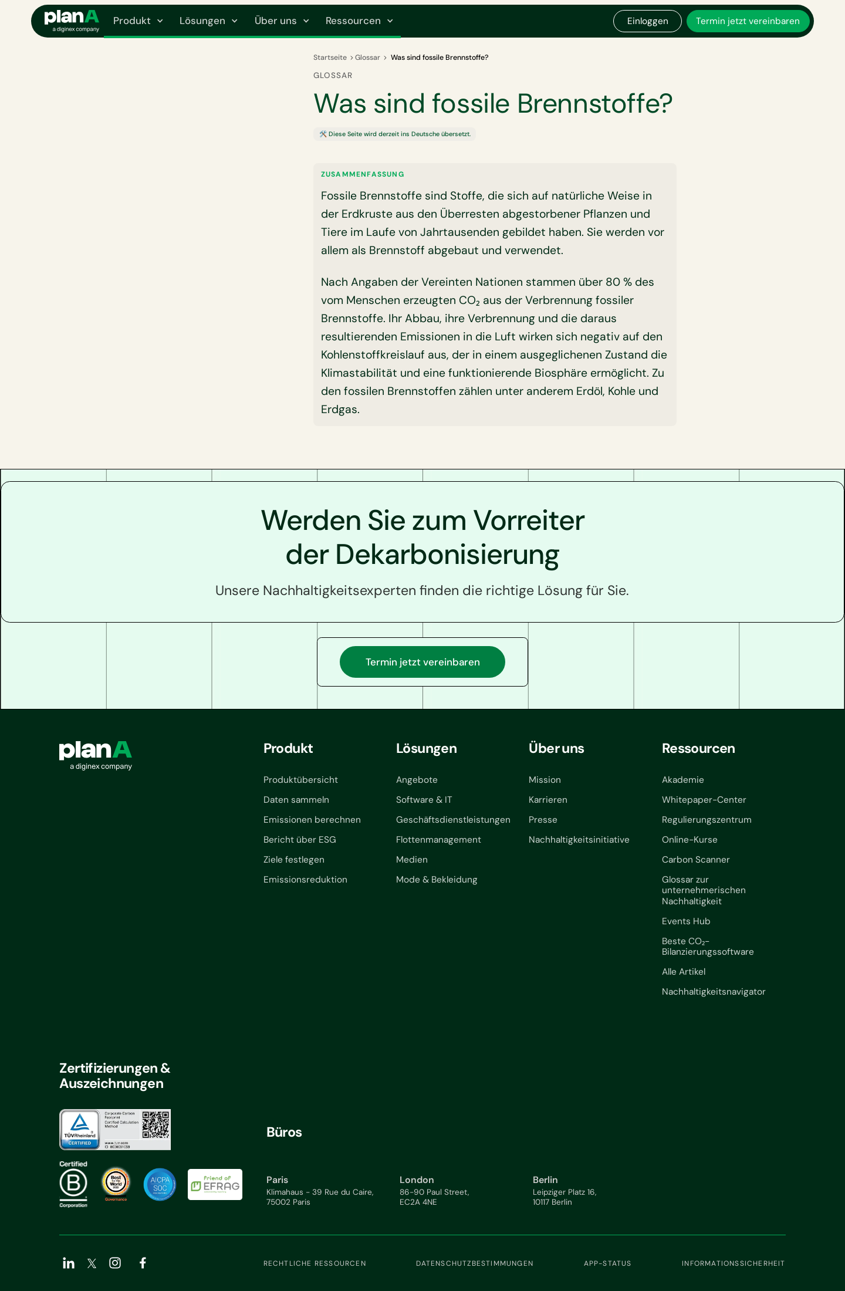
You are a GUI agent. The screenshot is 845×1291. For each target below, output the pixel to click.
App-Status (608, 1263)
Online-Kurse (690, 840)
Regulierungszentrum (707, 820)
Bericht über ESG (299, 840)
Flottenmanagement (438, 840)
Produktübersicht (300, 780)
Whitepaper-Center (704, 800)
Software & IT (424, 800)
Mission (545, 780)
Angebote (417, 780)
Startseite (330, 57)
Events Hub (686, 921)
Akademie (683, 780)
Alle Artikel (683, 972)
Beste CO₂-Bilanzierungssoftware (708, 947)
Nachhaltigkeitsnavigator (714, 992)
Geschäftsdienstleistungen (453, 820)
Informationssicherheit (733, 1263)
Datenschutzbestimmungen (474, 1263)
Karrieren (548, 800)
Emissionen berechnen (312, 820)
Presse (543, 820)
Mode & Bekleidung (437, 880)
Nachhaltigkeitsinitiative (579, 840)
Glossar (367, 57)
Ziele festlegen (294, 860)
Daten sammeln (296, 800)
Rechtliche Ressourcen (314, 1263)
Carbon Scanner (696, 860)
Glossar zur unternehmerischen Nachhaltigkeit (704, 890)
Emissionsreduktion (305, 880)
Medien (412, 860)
